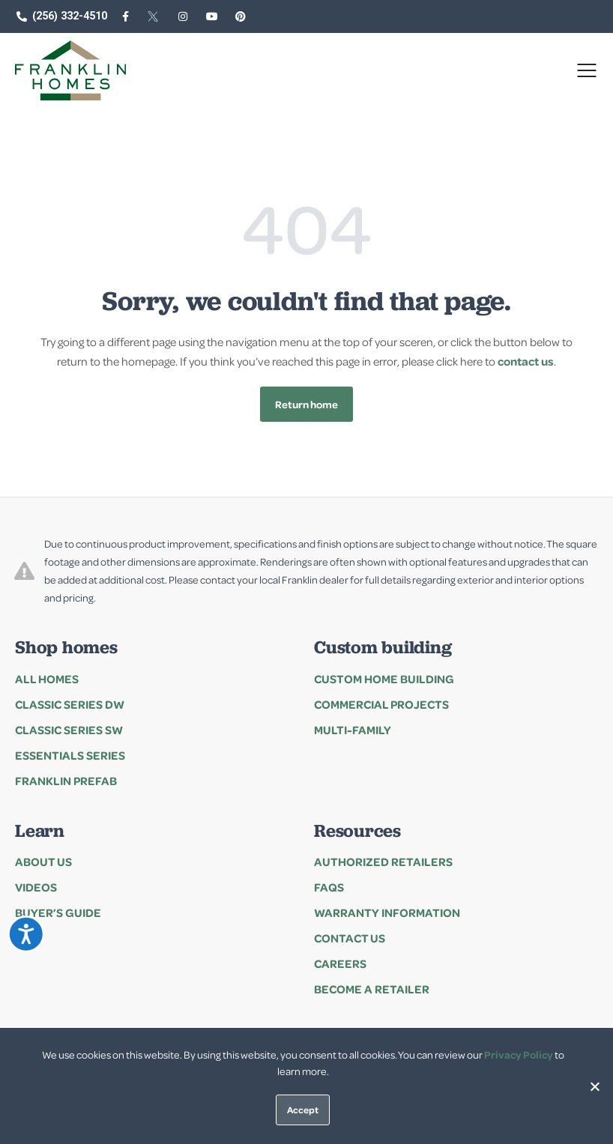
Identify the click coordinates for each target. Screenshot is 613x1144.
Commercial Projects (381, 704)
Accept (302, 1110)
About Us (43, 861)
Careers (340, 963)
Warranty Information (387, 912)
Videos (36, 887)
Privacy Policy (518, 1054)
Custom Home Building (384, 678)
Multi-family (352, 729)
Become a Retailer (371, 988)
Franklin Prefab (66, 780)
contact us (526, 361)
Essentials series (70, 755)
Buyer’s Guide (58, 912)
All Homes (47, 678)
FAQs (329, 887)
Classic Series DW (69, 704)
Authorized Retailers (383, 861)
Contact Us (349, 937)
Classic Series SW (69, 729)
